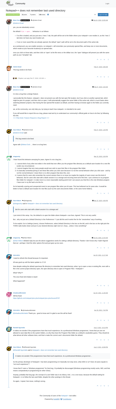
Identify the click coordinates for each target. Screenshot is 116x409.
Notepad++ (65, 396)
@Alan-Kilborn (18, 241)
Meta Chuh (16, 20)
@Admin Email (36, 20)
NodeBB (56, 399)
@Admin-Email (18, 23)
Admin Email (17, 67)
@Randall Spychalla (29, 347)
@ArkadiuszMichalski (28, 310)
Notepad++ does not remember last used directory (45, 203)
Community (20, 3)
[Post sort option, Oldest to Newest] (95, 14)
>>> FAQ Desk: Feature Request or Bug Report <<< (31, 118)
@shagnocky (27, 200)
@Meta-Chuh (25, 144)
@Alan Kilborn (26, 238)
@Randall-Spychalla (20, 350)
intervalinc (16, 255)
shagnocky (16, 156)
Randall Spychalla (19, 327)
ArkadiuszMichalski (19, 293)
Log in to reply (103, 14)
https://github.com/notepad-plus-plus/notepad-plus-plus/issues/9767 (36, 298)
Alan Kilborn (17, 130)
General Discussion (12, 14)
